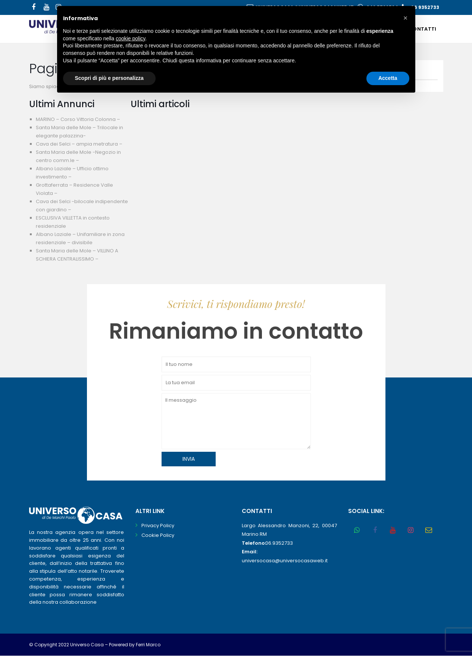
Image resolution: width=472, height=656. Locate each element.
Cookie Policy (157, 535)
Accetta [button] (387, 78)
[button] (406, 18)
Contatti (422, 28)
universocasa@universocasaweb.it (285, 560)
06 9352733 (425, 7)
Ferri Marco (148, 644)
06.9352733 (279, 543)
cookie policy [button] (130, 38)
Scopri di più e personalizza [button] (109, 78)
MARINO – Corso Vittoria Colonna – (78, 119)
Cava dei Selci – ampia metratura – (79, 143)
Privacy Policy (157, 525)
